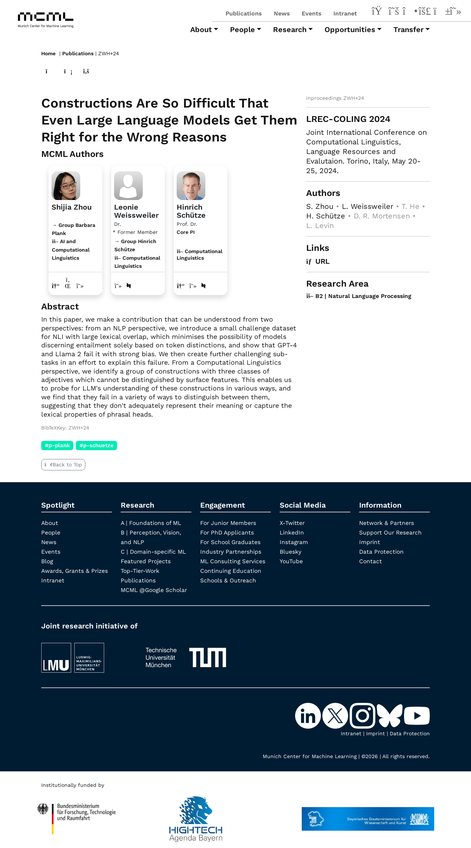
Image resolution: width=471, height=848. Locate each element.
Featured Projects (146, 561)
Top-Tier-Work (141, 570)
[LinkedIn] (378, 12)
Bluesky (290, 551)
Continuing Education (231, 570)
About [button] (201, 29)
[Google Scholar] (455, 12)
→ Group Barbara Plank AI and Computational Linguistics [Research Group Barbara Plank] (73, 241)
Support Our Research (391, 532)
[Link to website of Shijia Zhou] (56, 286)
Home (48, 53)
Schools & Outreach (228, 580)
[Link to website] (66, 184)
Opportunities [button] (350, 29)
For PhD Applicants (227, 532)
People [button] (242, 29)
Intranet (345, 13)
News (282, 13)
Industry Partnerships (231, 551)
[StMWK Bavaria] (368, 815)
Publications (244, 13)
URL (318, 260)
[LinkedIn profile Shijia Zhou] (68, 286)
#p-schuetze (96, 445)
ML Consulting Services (233, 561)
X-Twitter (293, 522)
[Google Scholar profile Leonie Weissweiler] (118, 286)
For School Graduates (231, 542)
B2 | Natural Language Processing (359, 295)
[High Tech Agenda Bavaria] (76, 815)
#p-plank (57, 445)
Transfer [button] (408, 29)
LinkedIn (292, 532)
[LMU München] (86, 654)
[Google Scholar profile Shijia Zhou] (80, 286)
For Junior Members (229, 522)
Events (312, 13)
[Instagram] (409, 12)
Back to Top (63, 464)
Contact (370, 561)
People (51, 532)
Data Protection (382, 551)
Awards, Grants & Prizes (75, 570)
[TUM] (186, 654)
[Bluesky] (424, 12)
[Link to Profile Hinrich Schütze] (191, 184)
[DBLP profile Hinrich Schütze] (203, 286)
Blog (47, 561)
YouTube (292, 561)
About (50, 522)
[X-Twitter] (393, 12)
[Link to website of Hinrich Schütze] (181, 286)
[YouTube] (440, 12)
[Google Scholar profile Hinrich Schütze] (193, 286)
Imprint (369, 542)
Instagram (294, 542)
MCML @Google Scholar (155, 589)
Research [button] (290, 29)
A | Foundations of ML (152, 522)
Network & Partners (387, 522)
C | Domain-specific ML (154, 551)
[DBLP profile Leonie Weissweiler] (129, 286)
